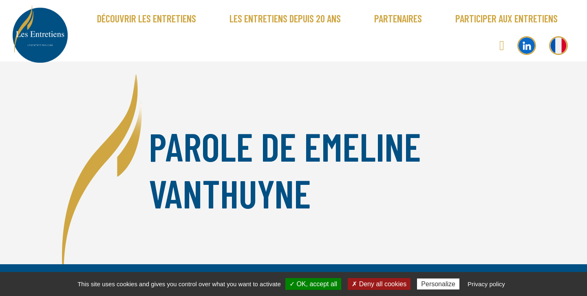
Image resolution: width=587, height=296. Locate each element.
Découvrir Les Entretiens (146, 18)
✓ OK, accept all (313, 284)
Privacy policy (486, 284)
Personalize (438, 284)
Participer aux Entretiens (506, 18)
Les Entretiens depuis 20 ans (285, 18)
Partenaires (398, 18)
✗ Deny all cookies (379, 284)
